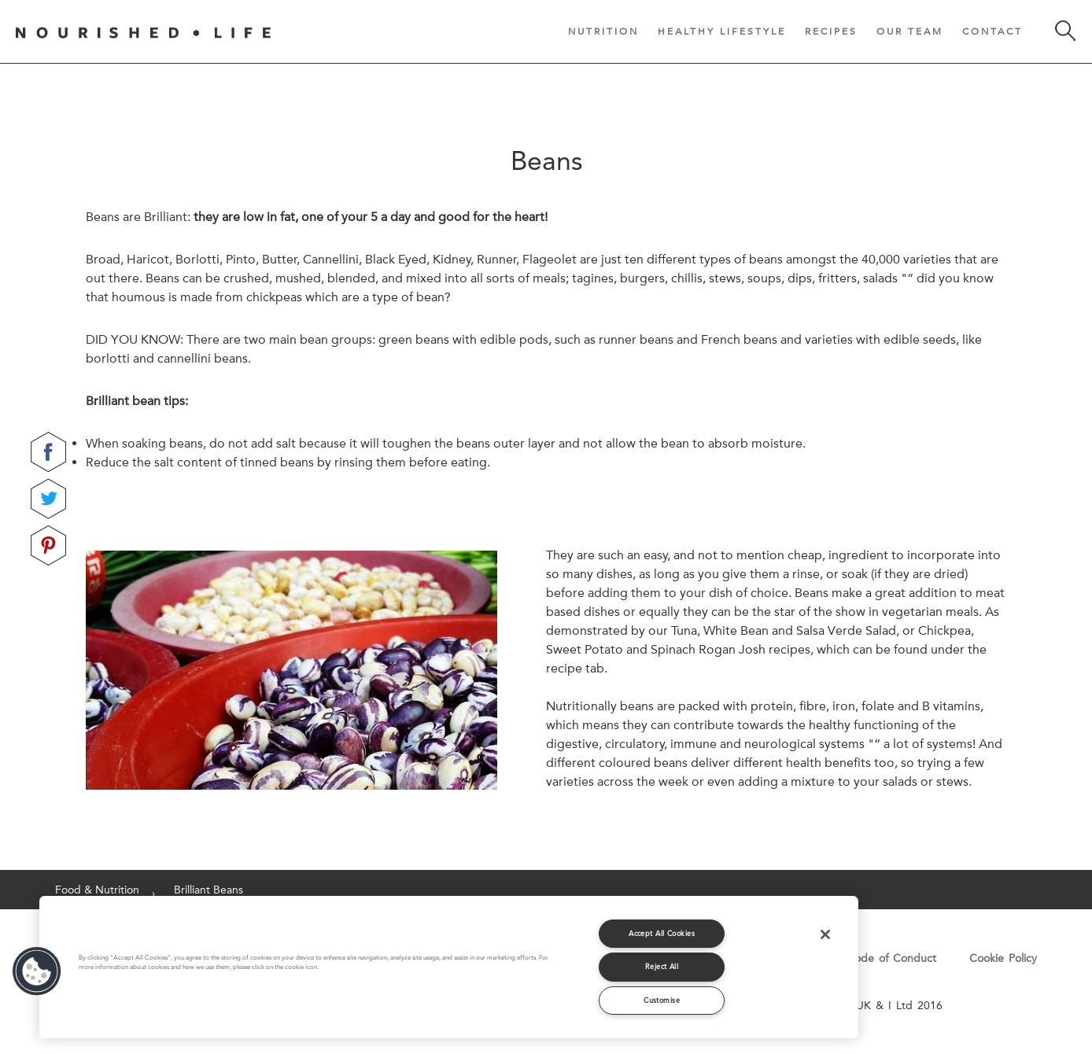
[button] (37, 971)
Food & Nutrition (97, 889)
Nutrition (603, 31)
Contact (992, 31)
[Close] (825, 934)
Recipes (831, 31)
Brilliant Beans (208, 889)
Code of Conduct (891, 958)
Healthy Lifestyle (722, 31)
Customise (662, 1000)
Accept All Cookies (662, 933)
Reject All (662, 966)
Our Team (909, 31)
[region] (448, 967)
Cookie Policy (1003, 958)
